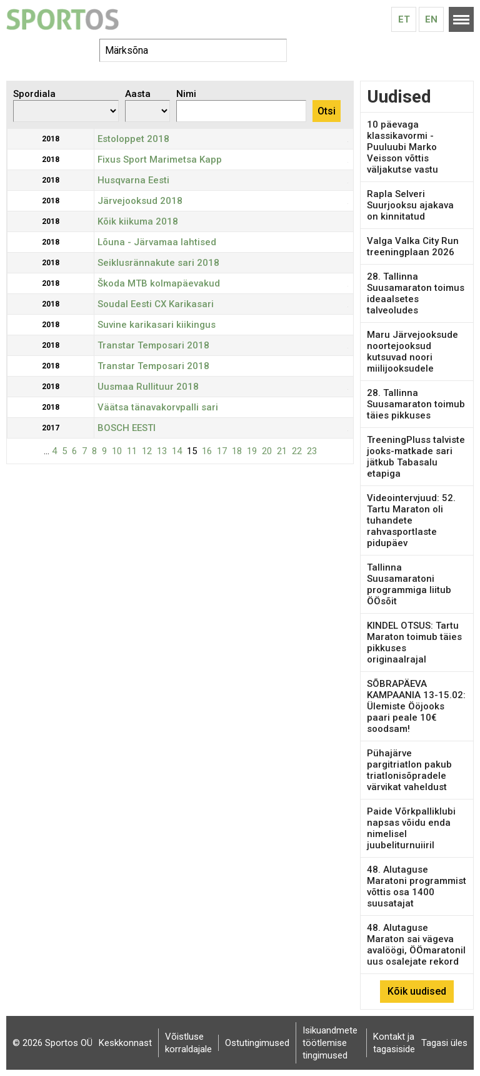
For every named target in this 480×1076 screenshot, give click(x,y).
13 (162, 451)
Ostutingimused (257, 1042)
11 (132, 451)
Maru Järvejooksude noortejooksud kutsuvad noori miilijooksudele (412, 351)
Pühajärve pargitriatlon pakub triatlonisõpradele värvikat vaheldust (409, 770)
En (431, 19)
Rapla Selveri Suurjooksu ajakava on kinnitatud (410, 205)
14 (177, 451)
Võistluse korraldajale (188, 1043)
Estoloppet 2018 (133, 139)
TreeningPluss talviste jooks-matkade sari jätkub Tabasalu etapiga (416, 456)
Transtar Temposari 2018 (153, 345)
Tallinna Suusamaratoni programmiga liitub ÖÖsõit (409, 584)
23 (312, 451)
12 (147, 451)
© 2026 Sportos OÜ (52, 1042)
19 (252, 451)
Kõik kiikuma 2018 (138, 221)
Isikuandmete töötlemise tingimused (330, 1043)
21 (282, 451)
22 (297, 451)
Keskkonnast (125, 1042)
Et (404, 19)
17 (222, 451)
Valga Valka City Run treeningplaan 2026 (413, 246)
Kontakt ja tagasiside (394, 1043)
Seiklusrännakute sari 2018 (158, 262)
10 (117, 451)
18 (237, 451)
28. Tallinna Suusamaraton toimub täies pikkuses (416, 404)
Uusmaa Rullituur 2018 (148, 386)
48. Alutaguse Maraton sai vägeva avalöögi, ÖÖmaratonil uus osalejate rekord (416, 944)
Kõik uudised (417, 991)
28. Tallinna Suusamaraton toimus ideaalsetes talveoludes (415, 293)
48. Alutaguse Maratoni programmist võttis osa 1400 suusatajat (416, 886)
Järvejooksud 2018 (140, 200)
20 (267, 451)
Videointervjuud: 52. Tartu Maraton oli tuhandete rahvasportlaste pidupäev (411, 520)
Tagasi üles (444, 1042)
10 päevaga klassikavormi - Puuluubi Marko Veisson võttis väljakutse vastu (402, 147)
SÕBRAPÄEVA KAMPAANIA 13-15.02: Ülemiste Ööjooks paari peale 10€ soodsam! (416, 706)
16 (207, 451)
